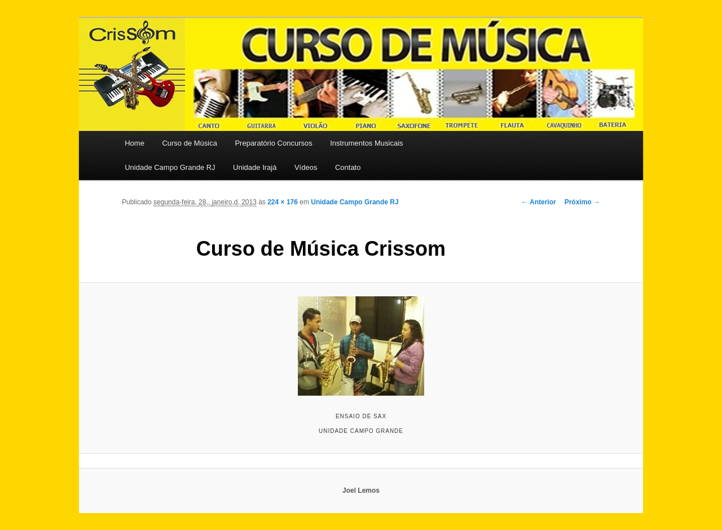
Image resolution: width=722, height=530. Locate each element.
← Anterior (538, 202)
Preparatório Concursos (273, 143)
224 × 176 (282, 202)
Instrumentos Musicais (366, 143)
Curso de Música (189, 143)
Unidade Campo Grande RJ (170, 167)
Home (134, 143)
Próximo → (582, 202)
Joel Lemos (361, 490)
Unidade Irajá (254, 167)
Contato (348, 167)
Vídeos (305, 167)
